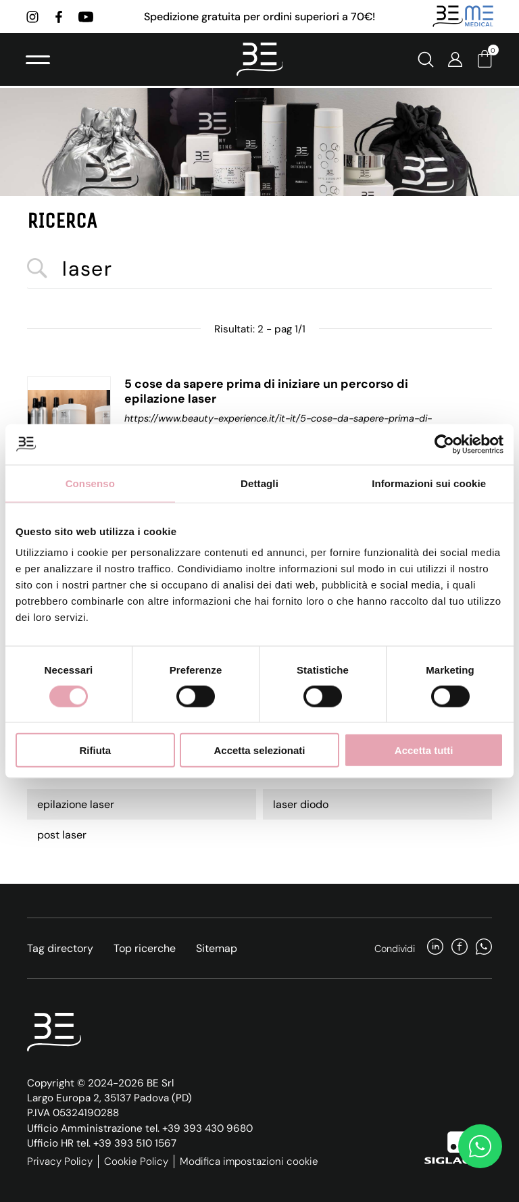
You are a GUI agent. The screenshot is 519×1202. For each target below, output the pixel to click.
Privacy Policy (60, 1161)
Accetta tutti (424, 750)
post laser (61, 835)
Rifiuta (95, 750)
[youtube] (87, 16)
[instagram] (34, 16)
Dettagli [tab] (259, 483)
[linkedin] (435, 948)
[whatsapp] (484, 948)
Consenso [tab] (90, 483)
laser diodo (300, 804)
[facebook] (60, 16)
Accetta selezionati (259, 750)
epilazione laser (75, 804)
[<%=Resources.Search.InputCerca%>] (259, 269)
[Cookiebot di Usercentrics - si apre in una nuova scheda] (444, 444)
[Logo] (259, 61)
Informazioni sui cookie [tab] (429, 483)
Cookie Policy (136, 1161)
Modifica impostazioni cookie (249, 1161)
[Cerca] (424, 61)
